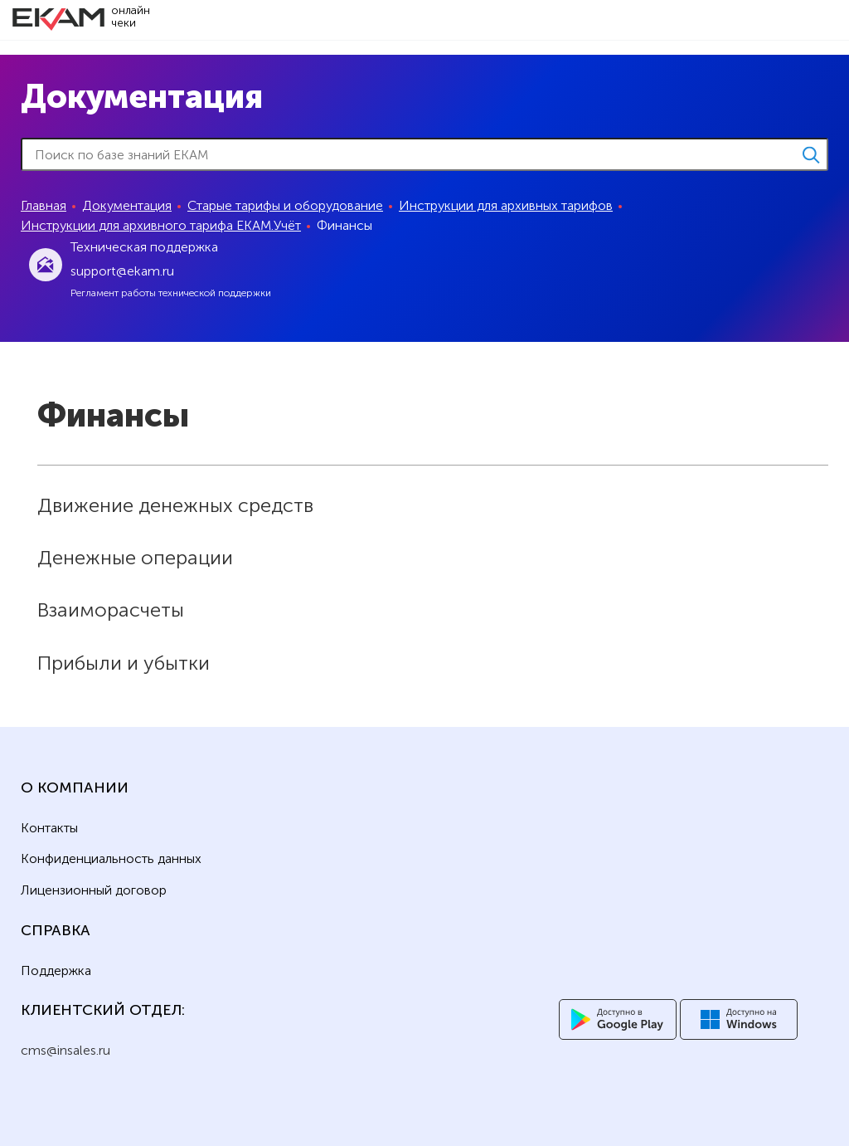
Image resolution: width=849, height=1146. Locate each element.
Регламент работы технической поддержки (170, 293)
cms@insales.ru (65, 1050)
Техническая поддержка (144, 247)
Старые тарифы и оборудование (285, 205)
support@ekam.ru (122, 271)
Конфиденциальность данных (111, 858)
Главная (43, 205)
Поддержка (56, 970)
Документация (127, 205)
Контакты (49, 828)
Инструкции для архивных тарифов (506, 205)
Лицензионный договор (94, 890)
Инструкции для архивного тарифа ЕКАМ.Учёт (161, 225)
